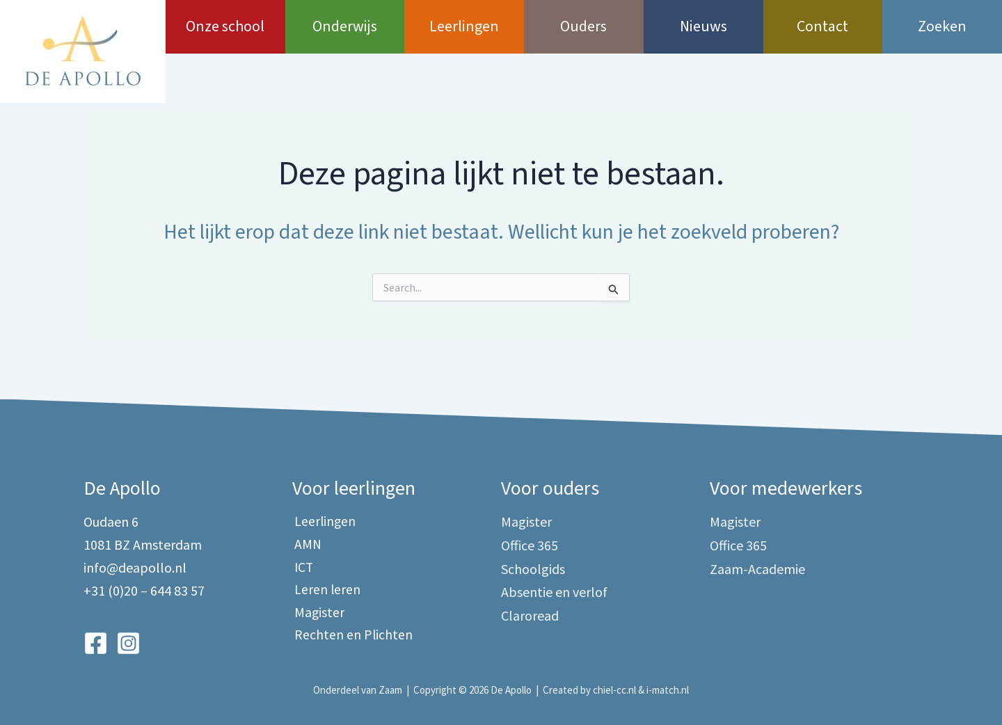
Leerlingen (464, 26)
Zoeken (942, 26)
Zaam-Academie (757, 567)
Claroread (530, 613)
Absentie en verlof (554, 590)
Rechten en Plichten (351, 636)
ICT (302, 567)
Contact (822, 26)
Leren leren (325, 590)
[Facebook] (96, 643)
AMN (306, 544)
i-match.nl (667, 690)
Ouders (583, 26)
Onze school (225, 26)
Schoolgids (533, 567)
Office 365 (529, 544)
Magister (317, 613)
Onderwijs (344, 26)
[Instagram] (128, 643)
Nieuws (703, 26)
